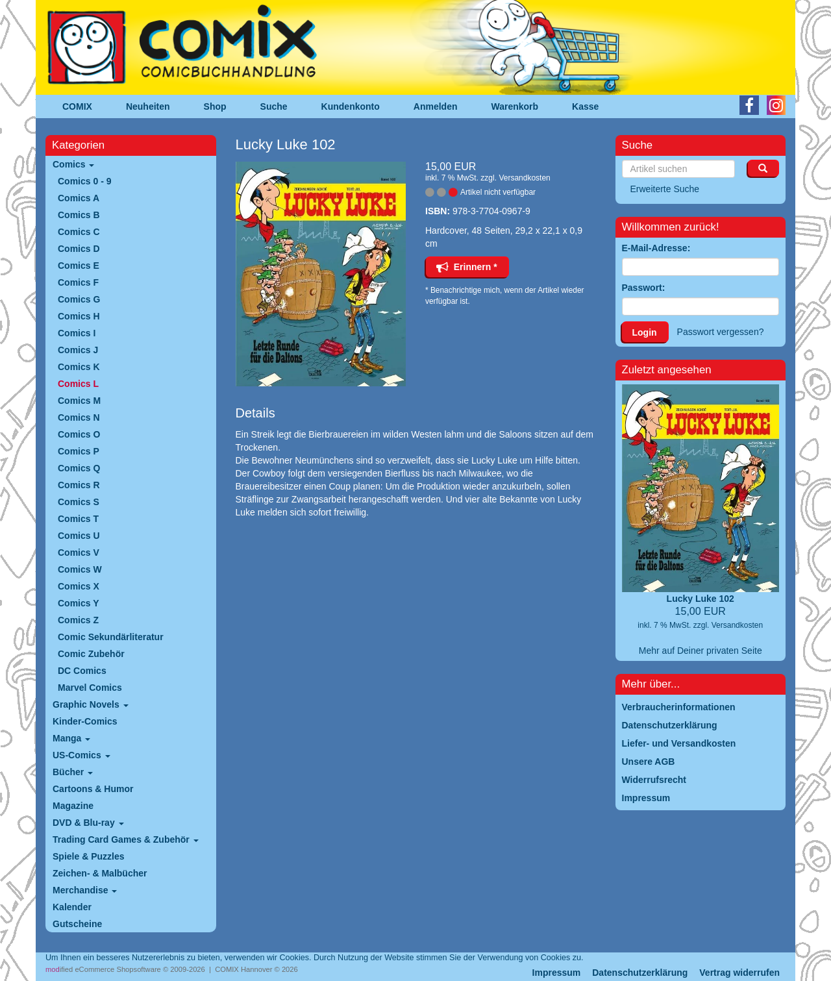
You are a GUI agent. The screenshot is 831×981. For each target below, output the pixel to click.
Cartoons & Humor (93, 789)
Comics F (78, 282)
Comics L (78, 384)
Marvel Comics (90, 687)
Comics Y (78, 603)
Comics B (79, 215)
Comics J (78, 350)
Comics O (79, 434)
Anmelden (436, 106)
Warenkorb (515, 106)
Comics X (78, 586)
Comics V (78, 552)
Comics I (76, 333)
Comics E (78, 265)
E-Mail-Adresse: (656, 248)
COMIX (77, 106)
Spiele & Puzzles (88, 856)
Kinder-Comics (85, 721)
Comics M (79, 400)
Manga (71, 738)
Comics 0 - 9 (84, 181)
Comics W (80, 569)
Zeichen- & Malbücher (100, 873)
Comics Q (79, 468)
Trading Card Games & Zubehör (126, 839)
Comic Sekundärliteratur (111, 637)
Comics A (78, 198)
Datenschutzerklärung (640, 972)
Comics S (78, 502)
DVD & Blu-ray (88, 822)
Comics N (79, 417)
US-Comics (81, 755)
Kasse (585, 106)
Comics (73, 164)
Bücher (73, 772)
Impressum (556, 972)
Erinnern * (466, 267)
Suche (274, 106)
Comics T (78, 519)
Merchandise (85, 890)
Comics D (79, 248)
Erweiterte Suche (665, 189)
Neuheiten (148, 106)
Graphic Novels (91, 704)
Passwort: (643, 287)
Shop (215, 106)
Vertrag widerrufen (739, 972)
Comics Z (78, 620)
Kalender (72, 907)
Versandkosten (524, 177)
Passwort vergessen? (720, 332)
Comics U (79, 535)
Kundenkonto (350, 106)
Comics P (78, 451)
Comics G (79, 299)
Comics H (79, 316)
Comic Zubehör (91, 654)
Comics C (79, 232)
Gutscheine (77, 924)
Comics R (79, 485)
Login (644, 332)
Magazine (73, 806)
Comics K (79, 367)
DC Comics (82, 670)
